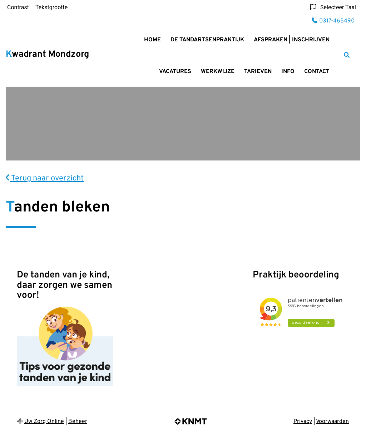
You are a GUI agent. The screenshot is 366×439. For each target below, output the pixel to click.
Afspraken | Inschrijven (292, 40)
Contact (317, 71)
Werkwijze (217, 71)
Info (288, 71)
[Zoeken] (347, 55)
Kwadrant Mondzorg (47, 54)
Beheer (77, 421)
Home (152, 40)
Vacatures (175, 71)
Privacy (302, 421)
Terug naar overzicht (45, 178)
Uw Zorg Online (44, 421)
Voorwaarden (332, 421)
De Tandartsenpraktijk (207, 40)
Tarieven (258, 71)
